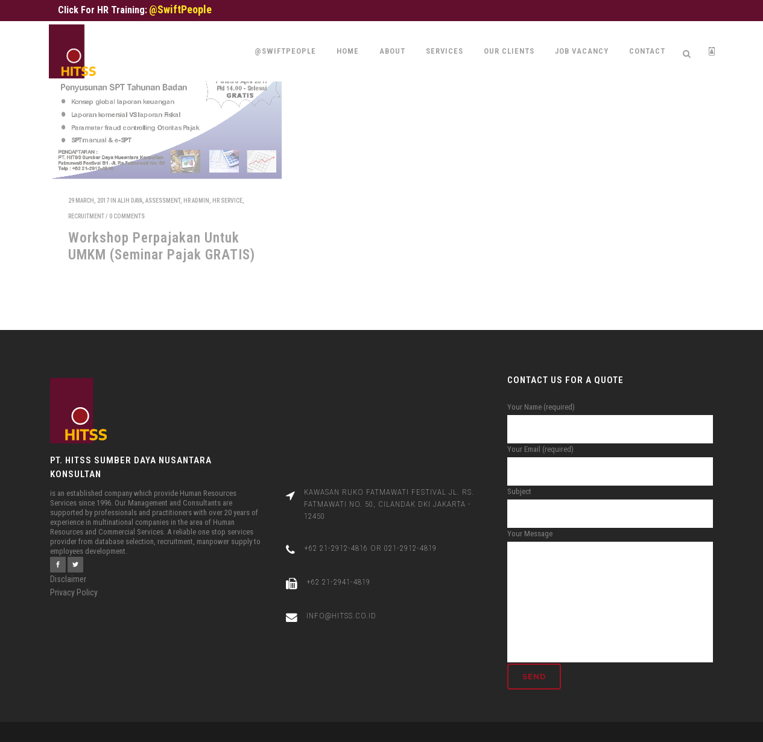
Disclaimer (68, 567)
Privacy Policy (74, 580)
